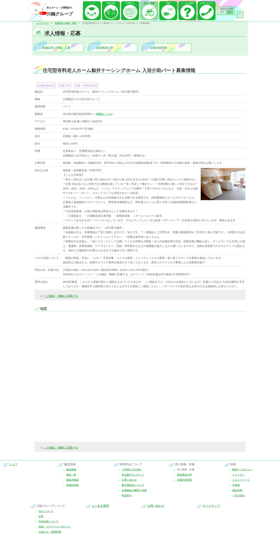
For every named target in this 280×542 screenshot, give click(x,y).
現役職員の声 (104, 47)
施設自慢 (237, 490)
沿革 (41, 516)
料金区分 (127, 495)
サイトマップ (211, 505)
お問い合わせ (206, 3)
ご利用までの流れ (132, 469)
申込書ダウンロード (133, 474)
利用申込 (130, 3)
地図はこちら (104, 113)
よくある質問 (187, 3)
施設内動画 (72, 479)
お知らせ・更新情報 (50, 531)
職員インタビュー (242, 469)
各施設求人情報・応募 (65, 23)
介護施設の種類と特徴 (134, 490)
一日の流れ (238, 495)
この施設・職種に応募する (61, 296)
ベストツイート (241, 479)
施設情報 (111, 3)
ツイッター (238, 474)
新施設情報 (72, 485)
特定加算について (49, 521)
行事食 (236, 485)
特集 (168, 3)
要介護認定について (133, 485)
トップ (92, 3)
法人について (46, 511)
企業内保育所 (158, 47)
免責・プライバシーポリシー (55, 526)
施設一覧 (71, 474)
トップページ (42, 23)
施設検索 (71, 469)
